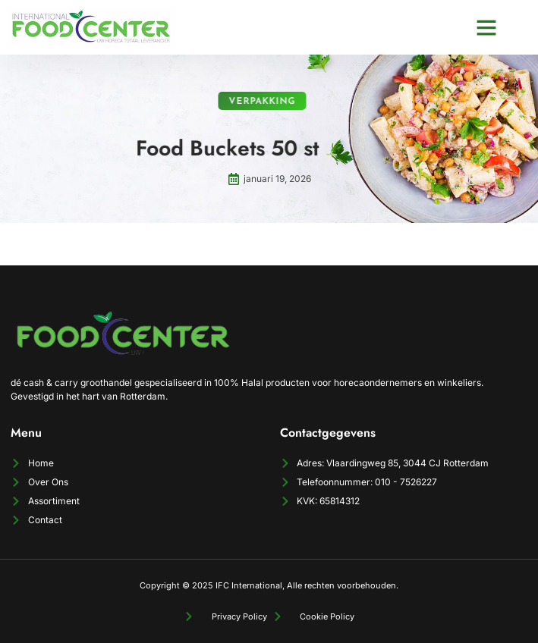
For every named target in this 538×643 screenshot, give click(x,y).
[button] (486, 27)
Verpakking (256, 101)
